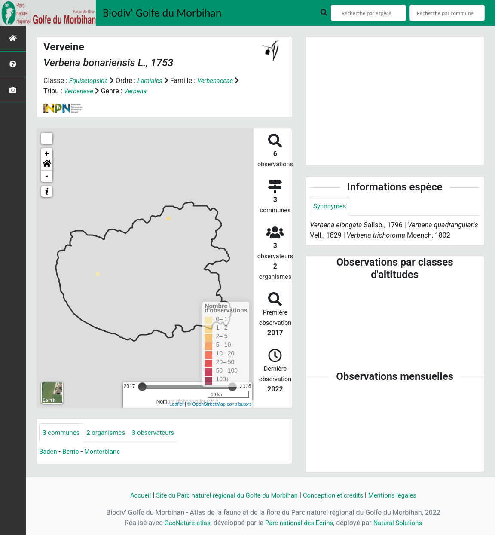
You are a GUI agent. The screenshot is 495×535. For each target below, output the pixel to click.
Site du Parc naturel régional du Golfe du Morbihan (223, 495)
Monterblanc (106, 452)
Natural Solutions (402, 523)
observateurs (160, 433)
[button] (46, 165)
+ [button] (47, 154)
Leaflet (176, 404)
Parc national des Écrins (299, 523)
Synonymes (330, 206)
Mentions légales (401, 495)
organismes (110, 433)
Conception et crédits (337, 495)
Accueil (130, 495)
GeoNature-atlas (183, 523)
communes (62, 433)
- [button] (47, 176)
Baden (48, 452)
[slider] (142, 386)
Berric (73, 452)
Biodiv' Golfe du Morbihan (162, 13)
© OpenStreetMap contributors (219, 404)
